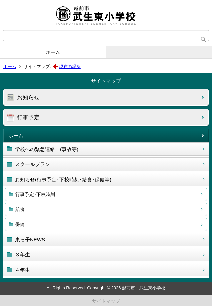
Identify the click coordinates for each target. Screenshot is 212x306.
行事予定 (28, 117)
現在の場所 (70, 66)
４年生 (22, 270)
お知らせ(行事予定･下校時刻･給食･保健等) (63, 179)
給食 (20, 209)
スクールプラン (32, 164)
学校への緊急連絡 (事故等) (46, 149)
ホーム (53, 52)
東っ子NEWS (30, 239)
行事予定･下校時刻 (35, 194)
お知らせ (28, 97)
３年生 (22, 254)
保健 (20, 224)
